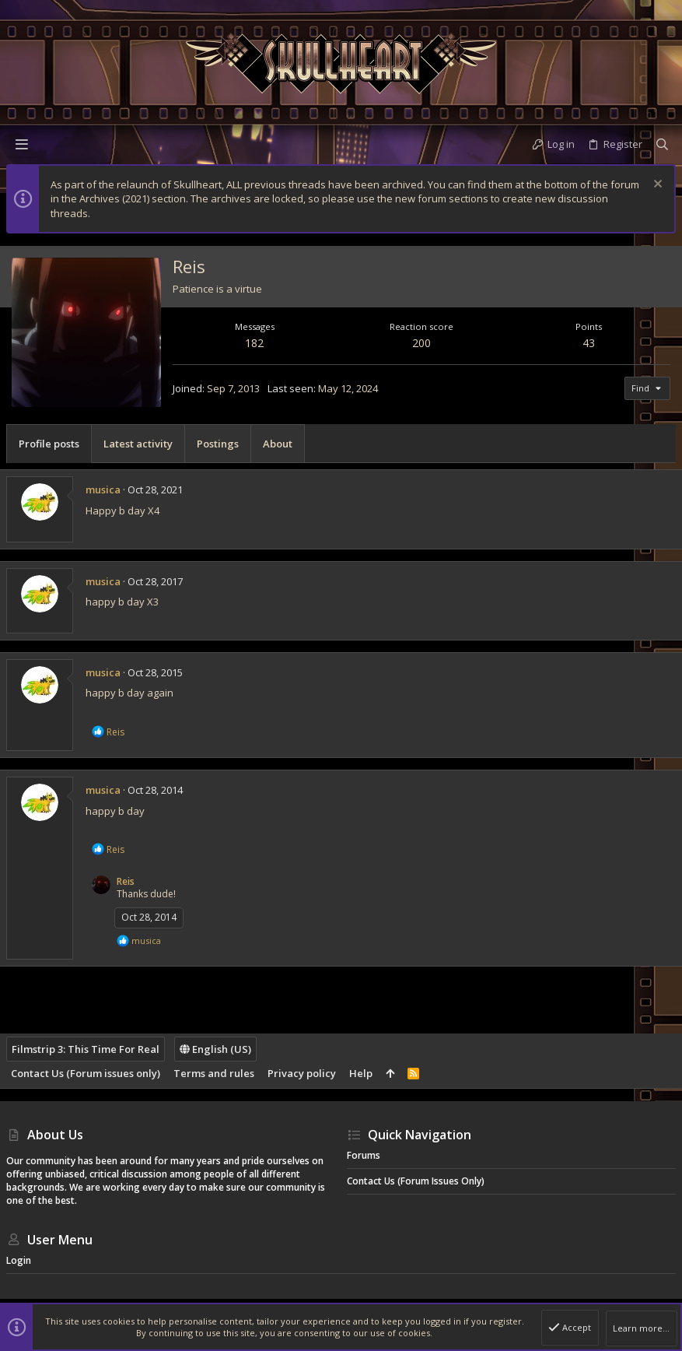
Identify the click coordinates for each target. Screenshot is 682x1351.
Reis (126, 881)
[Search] (662, 144)
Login (18, 1260)
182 (254, 342)
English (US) (215, 1049)
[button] (21, 144)
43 (588, 342)
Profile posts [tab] (49, 444)
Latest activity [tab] (138, 444)
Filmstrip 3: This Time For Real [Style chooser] (85, 1049)
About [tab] (277, 444)
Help (360, 1073)
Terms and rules (213, 1073)
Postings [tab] (218, 444)
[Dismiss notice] (656, 185)
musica (103, 489)
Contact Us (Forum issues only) (85, 1073)
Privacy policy (302, 1073)
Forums (363, 1155)
